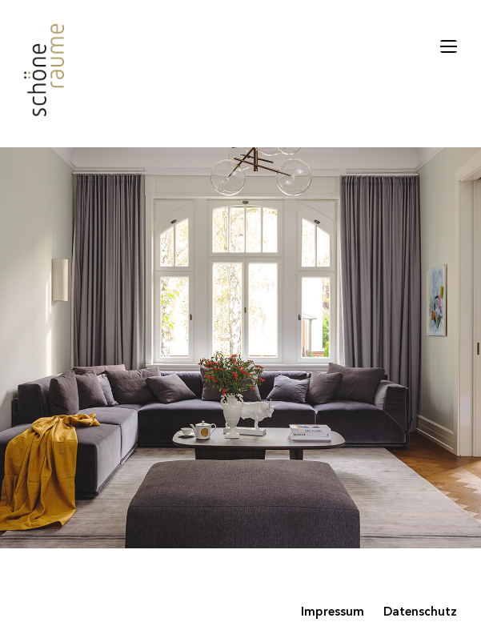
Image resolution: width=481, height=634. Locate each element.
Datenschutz (420, 613)
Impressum (332, 613)
